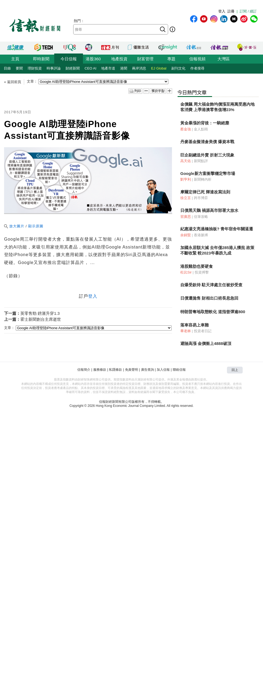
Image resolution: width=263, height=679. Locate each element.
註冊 (231, 11)
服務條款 (99, 370)
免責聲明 (131, 370)
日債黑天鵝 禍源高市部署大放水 (209, 210)
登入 (221, 11)
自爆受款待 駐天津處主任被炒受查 (211, 284)
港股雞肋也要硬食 (196, 266)
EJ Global (158, 68)
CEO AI (90, 68)
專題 (171, 58)
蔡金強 (185, 129)
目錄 (7, 68)
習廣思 (185, 217)
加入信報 (163, 370)
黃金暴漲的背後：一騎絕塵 (204, 123)
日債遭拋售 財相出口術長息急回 (209, 298)
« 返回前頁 (12, 82)
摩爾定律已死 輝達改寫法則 (205, 192)
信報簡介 (83, 370)
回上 (235, 370)
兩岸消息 (139, 68)
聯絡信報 (179, 370)
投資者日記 (202, 331)
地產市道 (108, 68)
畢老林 (185, 331)
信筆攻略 (201, 217)
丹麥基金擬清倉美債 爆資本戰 (207, 141)
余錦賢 (185, 235)
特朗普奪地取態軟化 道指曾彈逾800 (212, 311)
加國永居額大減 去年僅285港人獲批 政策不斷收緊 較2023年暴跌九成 (217, 250)
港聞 (123, 68)
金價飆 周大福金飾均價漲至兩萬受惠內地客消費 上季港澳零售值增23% (217, 107)
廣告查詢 (147, 370)
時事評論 (54, 68)
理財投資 (35, 68)
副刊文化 (178, 68)
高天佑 (185, 161)
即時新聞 (41, 58)
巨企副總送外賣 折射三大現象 (207, 155)
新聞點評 (201, 161)
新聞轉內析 (202, 179)
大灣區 (223, 58)
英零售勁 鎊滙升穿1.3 (40, 313)
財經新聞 (73, 68)
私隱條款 (115, 370)
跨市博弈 (201, 198)
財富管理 (145, 58)
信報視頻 (197, 58)
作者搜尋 (197, 68)
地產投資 (119, 58)
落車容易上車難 (194, 325)
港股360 (93, 58)
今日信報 (68, 58)
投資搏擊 (202, 272)
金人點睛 (201, 129)
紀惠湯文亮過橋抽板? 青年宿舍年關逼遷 (216, 229)
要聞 (19, 68)
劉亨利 (185, 179)
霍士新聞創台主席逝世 (40, 319)
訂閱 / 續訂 (248, 11)
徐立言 (185, 198)
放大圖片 (14, 226)
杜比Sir (186, 272)
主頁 (15, 58)
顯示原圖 (35, 226)
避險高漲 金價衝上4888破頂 (205, 343)
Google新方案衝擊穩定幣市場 (207, 173)
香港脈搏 (201, 235)
